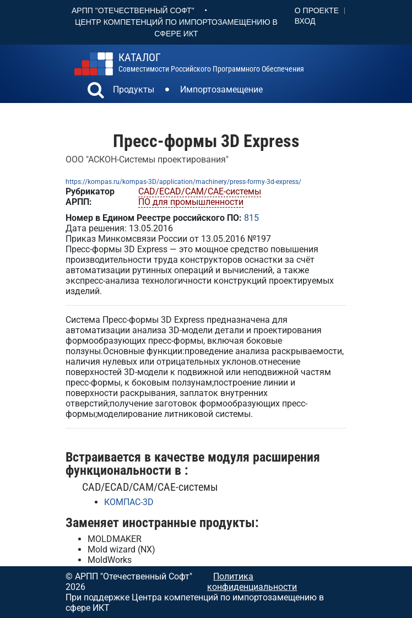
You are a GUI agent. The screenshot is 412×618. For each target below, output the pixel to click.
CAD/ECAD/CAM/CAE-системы (199, 191)
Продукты (133, 89)
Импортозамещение (221, 89)
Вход (305, 21)
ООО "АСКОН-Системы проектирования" (147, 159)
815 (251, 218)
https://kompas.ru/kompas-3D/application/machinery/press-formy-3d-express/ (183, 182)
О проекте (317, 10)
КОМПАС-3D (129, 502)
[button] (96, 91)
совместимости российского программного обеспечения (211, 63)
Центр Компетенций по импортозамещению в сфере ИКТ (176, 28)
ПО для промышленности (190, 202)
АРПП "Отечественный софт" (133, 10)
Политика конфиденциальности (252, 581)
